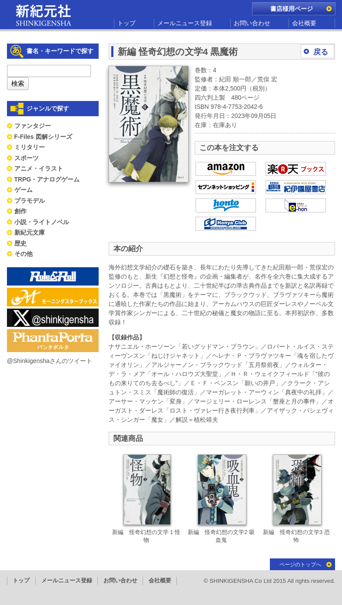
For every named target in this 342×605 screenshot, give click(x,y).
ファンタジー (32, 125)
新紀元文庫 (29, 232)
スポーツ (26, 158)
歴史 (20, 243)
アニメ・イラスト (38, 168)
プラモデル (29, 200)
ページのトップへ (300, 564)
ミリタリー (29, 147)
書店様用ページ (291, 8)
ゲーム (23, 189)
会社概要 (304, 23)
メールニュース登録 (184, 23)
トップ (126, 23)
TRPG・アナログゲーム (47, 179)
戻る (320, 52)
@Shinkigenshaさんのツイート (49, 360)
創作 (20, 211)
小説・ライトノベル (41, 221)
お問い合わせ (252, 23)
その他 (23, 253)
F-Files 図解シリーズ (43, 136)
